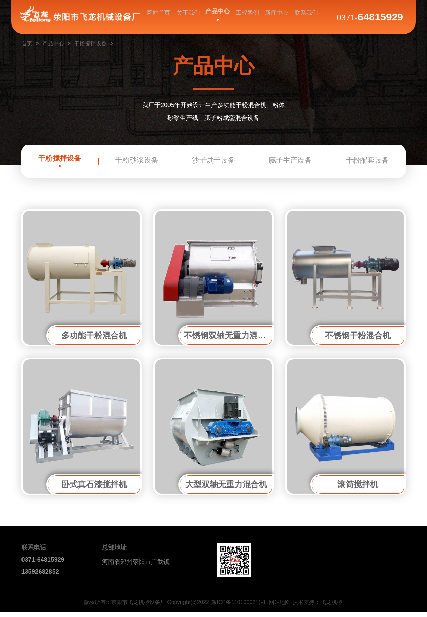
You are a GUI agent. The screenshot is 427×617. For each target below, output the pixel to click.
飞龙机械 (331, 608)
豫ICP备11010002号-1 (238, 608)
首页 (26, 43)
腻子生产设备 (290, 163)
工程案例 (246, 17)
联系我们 (305, 17)
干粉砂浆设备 (136, 163)
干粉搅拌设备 (90, 43)
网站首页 (159, 17)
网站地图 (280, 608)
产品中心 (217, 14)
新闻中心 (276, 17)
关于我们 (188, 17)
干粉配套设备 (367, 163)
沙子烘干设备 (213, 163)
